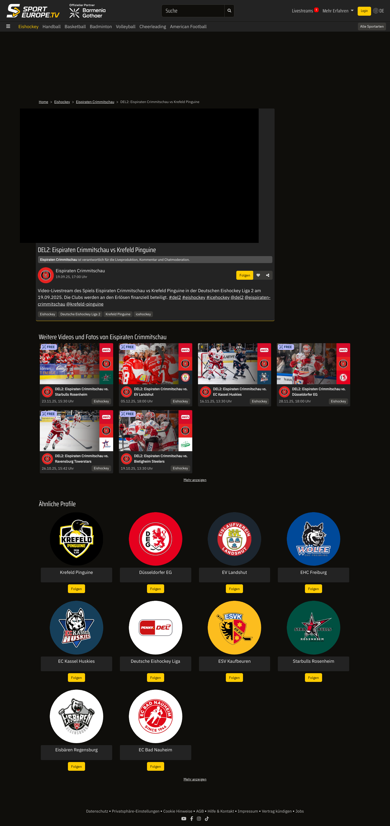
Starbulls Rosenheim (313, 661)
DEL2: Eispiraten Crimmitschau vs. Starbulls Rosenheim (81, 392)
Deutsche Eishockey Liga (155, 661)
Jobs (299, 811)
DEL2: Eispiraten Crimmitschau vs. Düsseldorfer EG (318, 392)
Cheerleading (153, 26)
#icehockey (218, 297)
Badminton (101, 26)
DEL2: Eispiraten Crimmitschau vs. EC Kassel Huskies (240, 392)
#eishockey (193, 297)
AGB (200, 811)
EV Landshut (234, 572)
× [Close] (381, 24)
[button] (258, 275)
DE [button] (378, 11)
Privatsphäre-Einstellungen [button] (136, 811)
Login (364, 11)
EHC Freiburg (313, 572)
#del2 (175, 297)
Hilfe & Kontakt (221, 811)
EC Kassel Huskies (76, 661)
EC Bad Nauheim (155, 750)
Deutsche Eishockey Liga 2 (80, 314)
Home (43, 102)
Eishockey (28, 26)
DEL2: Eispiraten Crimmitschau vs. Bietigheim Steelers (161, 459)
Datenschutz (97, 811)
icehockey (143, 314)
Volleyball (126, 26)
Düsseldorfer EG (155, 572)
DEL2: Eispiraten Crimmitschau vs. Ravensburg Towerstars (81, 459)
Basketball (75, 26)
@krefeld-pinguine (85, 304)
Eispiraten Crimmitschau (95, 102)
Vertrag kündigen (277, 811)
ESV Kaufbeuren (234, 661)
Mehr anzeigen (195, 479)
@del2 (237, 297)
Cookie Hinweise (178, 811)
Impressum (248, 811)
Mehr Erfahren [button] (336, 11)
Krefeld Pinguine (118, 314)
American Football (188, 26)
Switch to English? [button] (366, 24)
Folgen (245, 275)
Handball (52, 26)
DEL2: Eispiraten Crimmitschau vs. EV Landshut (161, 392)
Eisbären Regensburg (76, 750)
